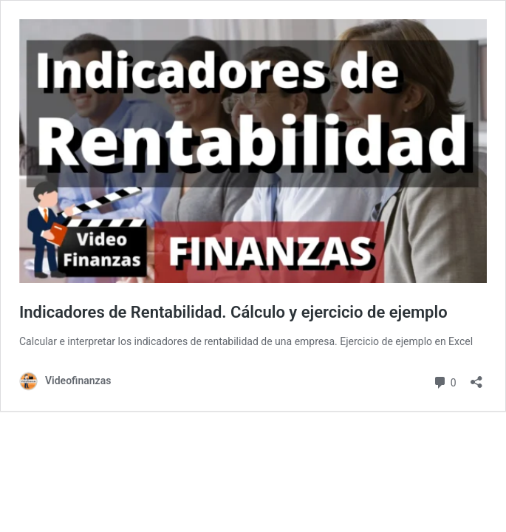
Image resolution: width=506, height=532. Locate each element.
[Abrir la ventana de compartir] (476, 377)
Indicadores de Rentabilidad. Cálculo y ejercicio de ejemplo (233, 312)
